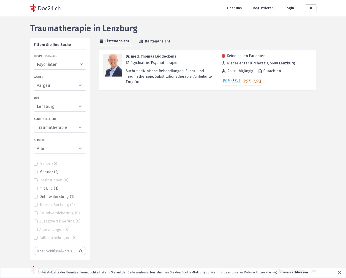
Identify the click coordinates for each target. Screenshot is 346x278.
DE (311, 8)
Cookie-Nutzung (193, 272)
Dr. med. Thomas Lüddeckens (151, 56)
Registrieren (263, 8)
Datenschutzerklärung (260, 272)
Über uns (234, 8)
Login (289, 8)
